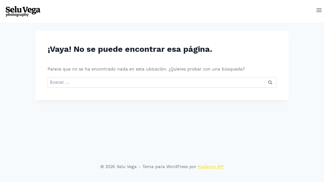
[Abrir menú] (319, 11)
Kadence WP (211, 166)
